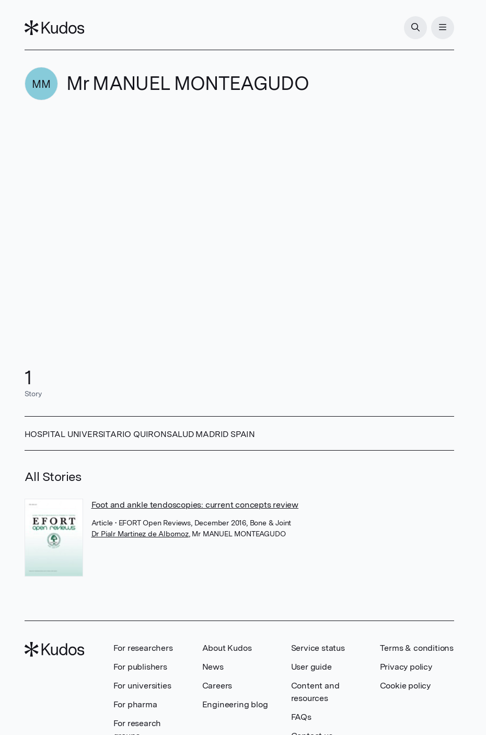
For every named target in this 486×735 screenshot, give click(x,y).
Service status (318, 648)
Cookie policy (405, 686)
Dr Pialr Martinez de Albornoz (140, 534)
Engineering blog (235, 704)
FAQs (301, 717)
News (213, 667)
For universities (142, 686)
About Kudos (227, 648)
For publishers (140, 667)
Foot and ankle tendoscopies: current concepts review (195, 505)
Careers (217, 686)
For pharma (135, 704)
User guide (311, 667)
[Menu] (442, 27)
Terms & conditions (417, 648)
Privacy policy (406, 667)
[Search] (415, 27)
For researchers (143, 648)
